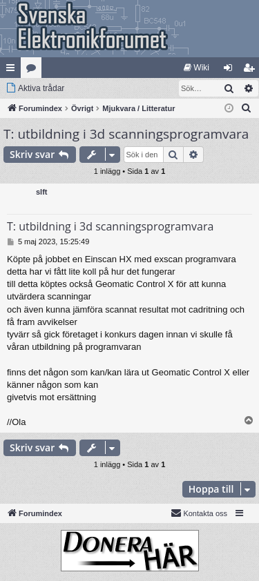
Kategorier (33, 70)
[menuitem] (196, 67)
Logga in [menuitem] (231, 70)
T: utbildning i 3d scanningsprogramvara (126, 134)
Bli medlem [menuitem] (251, 70)
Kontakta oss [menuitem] (199, 513)
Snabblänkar (13, 70)
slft (42, 192)
